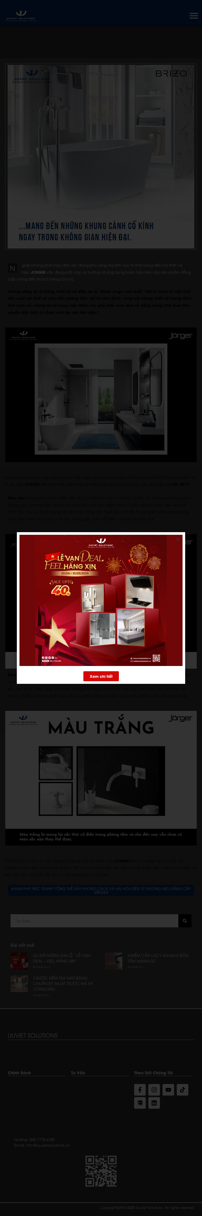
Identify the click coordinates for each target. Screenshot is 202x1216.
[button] (101, 675)
